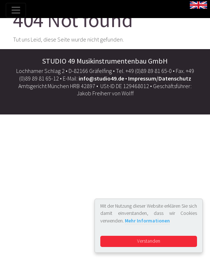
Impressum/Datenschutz (159, 78)
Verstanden (148, 241)
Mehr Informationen (147, 221)
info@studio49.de (101, 78)
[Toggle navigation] (16, 10)
